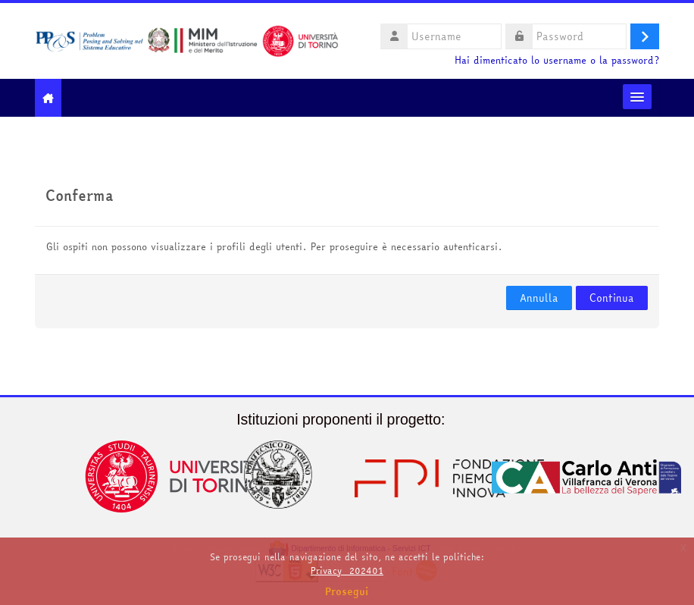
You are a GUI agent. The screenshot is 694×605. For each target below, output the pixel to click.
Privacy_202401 (347, 570)
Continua (611, 298)
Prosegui (347, 591)
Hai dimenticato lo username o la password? (557, 60)
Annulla (539, 298)
